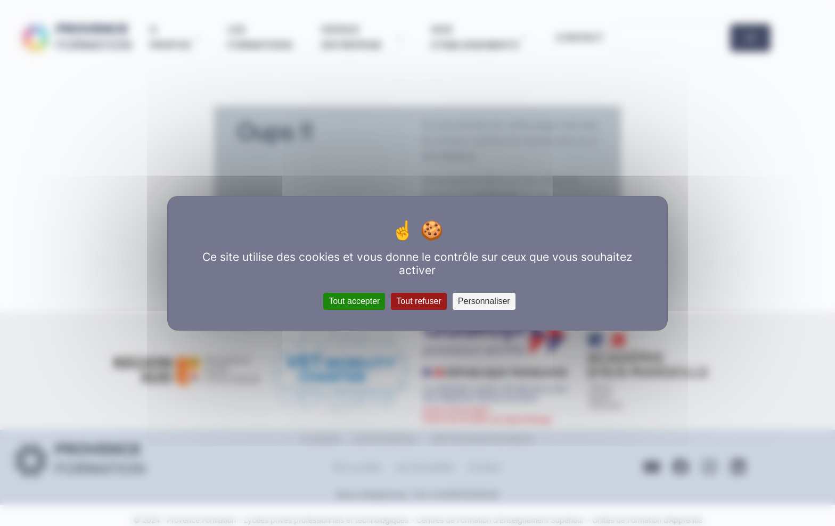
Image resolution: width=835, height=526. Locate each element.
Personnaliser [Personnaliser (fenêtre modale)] (484, 301)
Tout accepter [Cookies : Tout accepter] (354, 301)
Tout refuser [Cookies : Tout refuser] (418, 301)
